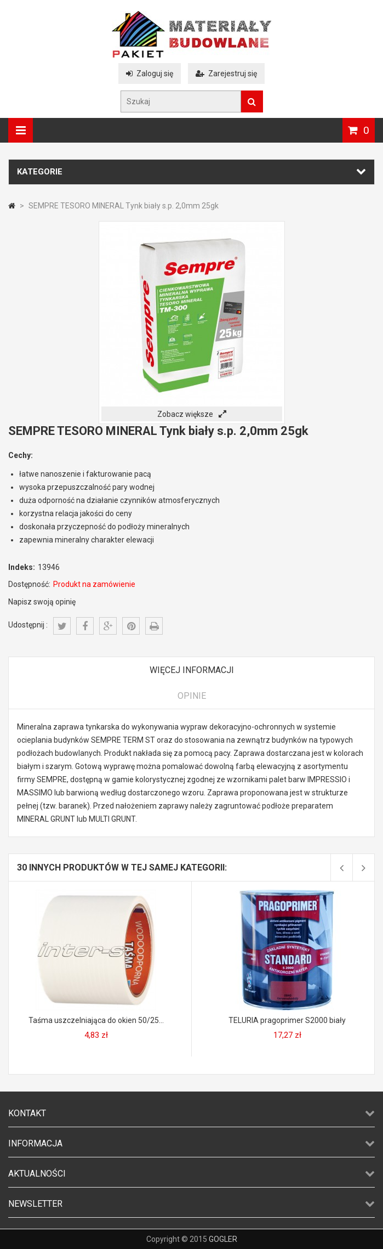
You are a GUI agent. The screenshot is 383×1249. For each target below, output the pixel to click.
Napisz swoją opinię (42, 601)
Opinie (192, 696)
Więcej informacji (192, 670)
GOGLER (223, 1239)
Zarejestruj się (226, 73)
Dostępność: (29, 584)
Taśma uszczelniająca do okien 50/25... (96, 1020)
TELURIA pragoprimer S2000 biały (287, 1020)
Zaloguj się (149, 73)
